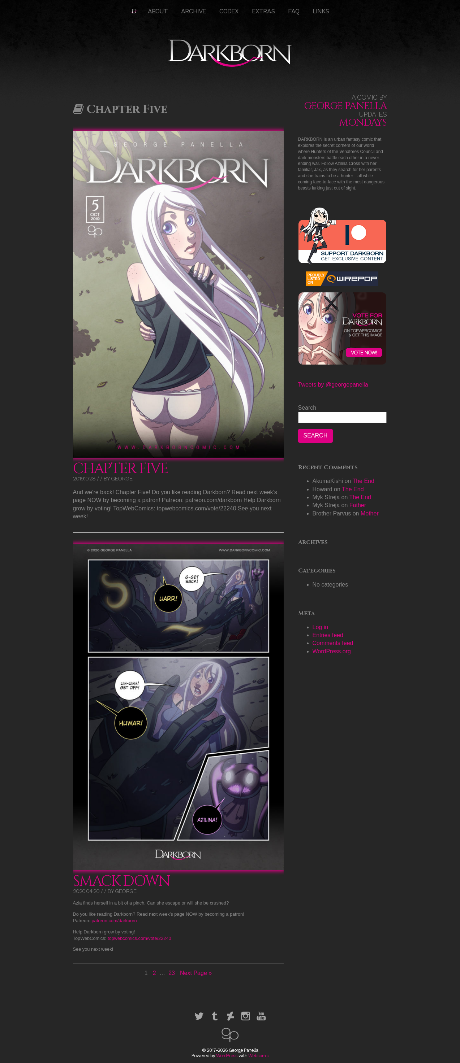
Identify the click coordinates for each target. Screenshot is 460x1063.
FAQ (293, 11)
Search (307, 408)
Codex (228, 11)
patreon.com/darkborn (114, 920)
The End (363, 481)
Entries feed (328, 635)
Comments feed (333, 643)
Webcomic (258, 1055)
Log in (320, 627)
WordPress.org (332, 651)
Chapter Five (120, 469)
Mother (370, 513)
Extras (263, 11)
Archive (193, 11)
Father (357, 505)
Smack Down (121, 881)
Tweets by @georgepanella (333, 385)
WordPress (226, 1055)
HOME (134, 11)
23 (172, 972)
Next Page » (196, 973)
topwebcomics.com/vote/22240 (139, 938)
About (158, 11)
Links (321, 11)
